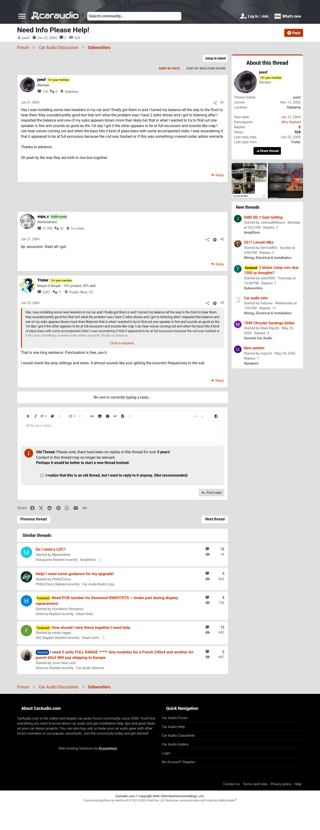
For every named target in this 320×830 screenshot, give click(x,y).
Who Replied (291, 122)
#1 (222, 102)
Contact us (231, 784)
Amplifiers (88, 560)
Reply (219, 175)
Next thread (215, 519)
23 (61, 228)
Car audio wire (256, 298)
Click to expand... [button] (123, 343)
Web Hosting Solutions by (87, 748)
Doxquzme (44, 560)
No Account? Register (178, 762)
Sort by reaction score (206, 68)
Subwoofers (253, 288)
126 (45, 92)
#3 (222, 303)
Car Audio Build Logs (98, 584)
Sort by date (169, 68)
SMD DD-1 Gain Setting (263, 217)
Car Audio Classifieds (178, 735)
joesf (26, 38)
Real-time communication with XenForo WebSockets (201, 800)
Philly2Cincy (61, 579)
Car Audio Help (173, 727)
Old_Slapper (45, 638)
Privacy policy (281, 784)
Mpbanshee (61, 555)
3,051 (46, 292)
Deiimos (42, 614)
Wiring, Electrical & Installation (268, 258)
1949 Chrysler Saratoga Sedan (269, 323)
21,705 (47, 228)
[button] (22, 16)
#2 (222, 239)
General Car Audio (258, 338)
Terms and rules (255, 784)
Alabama (71, 92)
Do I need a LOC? (51, 549)
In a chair (77, 228)
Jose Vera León (64, 663)
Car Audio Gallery (175, 744)
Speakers (251, 363)
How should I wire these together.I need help (91, 627)
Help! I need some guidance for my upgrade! (75, 573)
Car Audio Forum (175, 718)
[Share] (215, 103)
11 (59, 292)
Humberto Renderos (67, 609)
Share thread (267, 151)
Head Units (84, 614)
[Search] (134, 16)
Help (298, 784)
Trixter (295, 142)
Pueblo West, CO (81, 292)
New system (254, 348)
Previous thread (33, 519)
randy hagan (61, 633)
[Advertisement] (122, 197)
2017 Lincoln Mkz (259, 242)
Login (166, 753)
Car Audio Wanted (90, 668)
